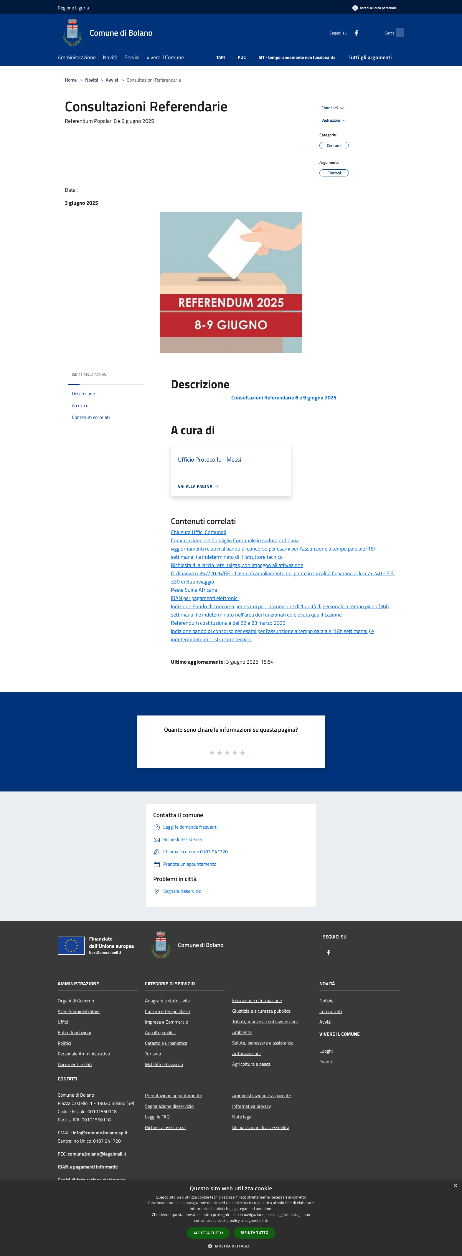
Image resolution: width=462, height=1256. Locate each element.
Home (71, 79)
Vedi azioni (334, 120)
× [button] (455, 1186)
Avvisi (112, 79)
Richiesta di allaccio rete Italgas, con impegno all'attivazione (237, 565)
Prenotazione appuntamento (173, 1095)
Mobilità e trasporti (164, 1064)
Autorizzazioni (246, 1053)
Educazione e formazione (257, 1000)
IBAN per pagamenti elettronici (205, 598)
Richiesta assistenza (165, 1127)
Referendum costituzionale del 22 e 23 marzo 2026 (228, 623)
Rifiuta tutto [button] (255, 1232)
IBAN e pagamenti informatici (88, 1166)
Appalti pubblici (160, 1032)
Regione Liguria (73, 7)
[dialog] (231, 1218)
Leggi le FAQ (157, 1116)
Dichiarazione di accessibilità (260, 1127)
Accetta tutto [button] (208, 1232)
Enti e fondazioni (74, 1032)
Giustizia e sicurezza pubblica (261, 1010)
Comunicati (330, 1011)
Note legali (243, 1116)
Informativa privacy (251, 1106)
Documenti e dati (75, 1064)
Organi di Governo (76, 1000)
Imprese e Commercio (166, 1021)
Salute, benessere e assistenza (262, 1042)
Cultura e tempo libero (167, 1011)
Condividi (333, 108)
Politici (64, 1043)
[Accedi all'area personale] (374, 8)
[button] (231, 1246)
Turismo (153, 1053)
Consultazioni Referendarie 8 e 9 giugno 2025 (283, 397)
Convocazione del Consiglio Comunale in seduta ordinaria (235, 540)
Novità (91, 79)
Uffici (63, 1021)
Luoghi (326, 1051)
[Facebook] (345, 33)
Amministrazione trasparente (261, 1095)
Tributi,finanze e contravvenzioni (265, 1021)
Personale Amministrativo (84, 1053)
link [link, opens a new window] (265, 1220)
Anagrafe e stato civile (167, 1000)
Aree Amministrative (79, 1011)
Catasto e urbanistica (166, 1043)
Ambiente (242, 1032)
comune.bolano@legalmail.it (97, 1153)
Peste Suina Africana (194, 590)
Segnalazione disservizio (169, 1106)
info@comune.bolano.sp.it (100, 1132)
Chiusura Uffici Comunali (198, 532)
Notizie (326, 1000)
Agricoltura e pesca (251, 1063)
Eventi (325, 1061)
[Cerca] (397, 33)
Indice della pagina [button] (89, 374)
